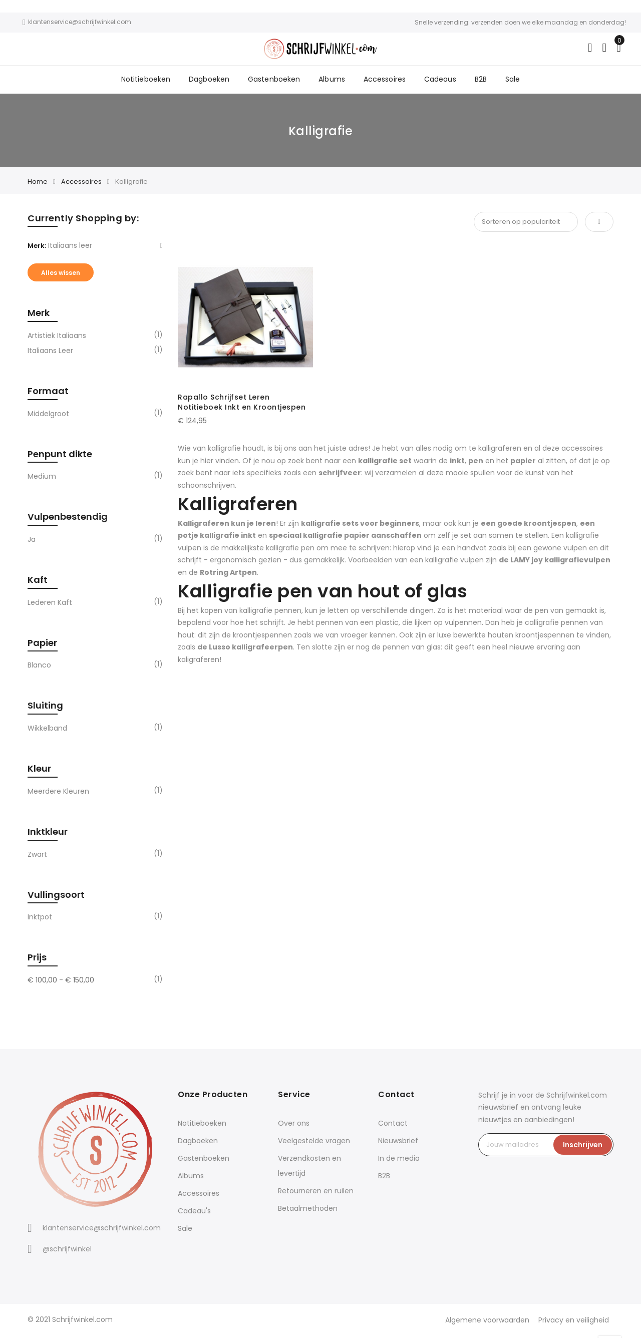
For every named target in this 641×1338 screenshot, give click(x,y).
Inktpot (40, 919)
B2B (478, 81)
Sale (509, 81)
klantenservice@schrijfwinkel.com (102, 1230)
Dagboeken (211, 81)
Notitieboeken (149, 81)
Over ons (293, 1125)
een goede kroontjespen (528, 525)
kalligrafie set (385, 463)
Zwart (37, 856)
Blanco (39, 667)
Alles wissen (60, 274)
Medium (42, 478)
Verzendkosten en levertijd (309, 1167)
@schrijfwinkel (67, 1251)
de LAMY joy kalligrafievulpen (554, 562)
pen (475, 463)
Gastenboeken (275, 81)
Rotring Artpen (228, 574)
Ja (32, 541)
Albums (332, 81)
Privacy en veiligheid (573, 1322)
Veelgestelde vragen (314, 1143)
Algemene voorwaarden (486, 1322)
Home (38, 183)
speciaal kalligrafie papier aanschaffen (345, 537)
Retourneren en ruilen (316, 1193)
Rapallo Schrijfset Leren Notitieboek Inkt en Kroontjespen (241, 404)
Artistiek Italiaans (57, 337)
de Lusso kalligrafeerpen (245, 649)
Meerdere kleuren (58, 793)
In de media (399, 1160)
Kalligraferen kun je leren (227, 525)
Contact (393, 1125)
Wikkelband (47, 730)
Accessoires (384, 81)
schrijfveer (339, 475)
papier (523, 463)
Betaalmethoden (308, 1210)
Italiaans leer (50, 353)
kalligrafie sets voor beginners (360, 525)
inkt (457, 463)
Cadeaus (438, 81)
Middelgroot (48, 416)
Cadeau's (194, 1213)
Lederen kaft (50, 604)
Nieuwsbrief (398, 1143)
